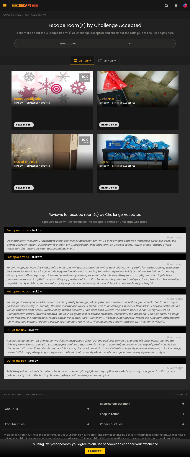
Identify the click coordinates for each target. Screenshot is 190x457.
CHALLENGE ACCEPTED (123, 102)
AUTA (103, 162)
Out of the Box (25, 162)
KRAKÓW (104, 102)
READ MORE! (109, 124)
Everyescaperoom (12, 15)
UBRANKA (106, 99)
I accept (95, 451)
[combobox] (176, 5)
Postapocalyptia (27, 99)
